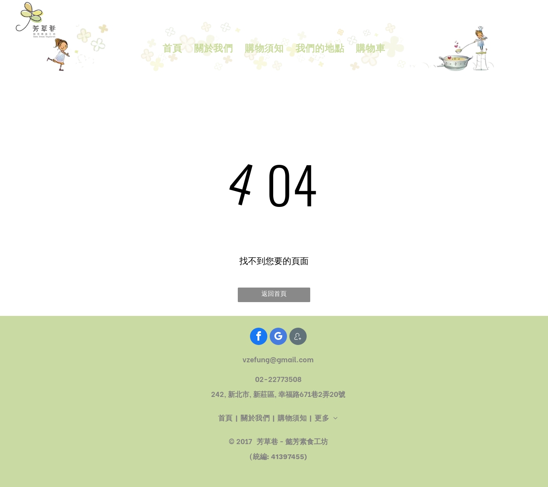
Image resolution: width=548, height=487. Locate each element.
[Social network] (298, 337)
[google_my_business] (278, 337)
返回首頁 (274, 293)
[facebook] (258, 337)
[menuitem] (172, 48)
